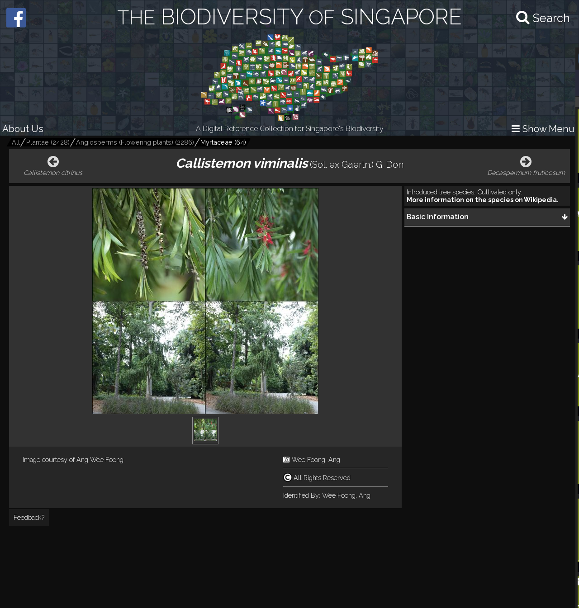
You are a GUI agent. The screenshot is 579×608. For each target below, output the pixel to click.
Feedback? (29, 517)
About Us (22, 128)
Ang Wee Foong (99, 459)
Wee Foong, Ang (316, 459)
